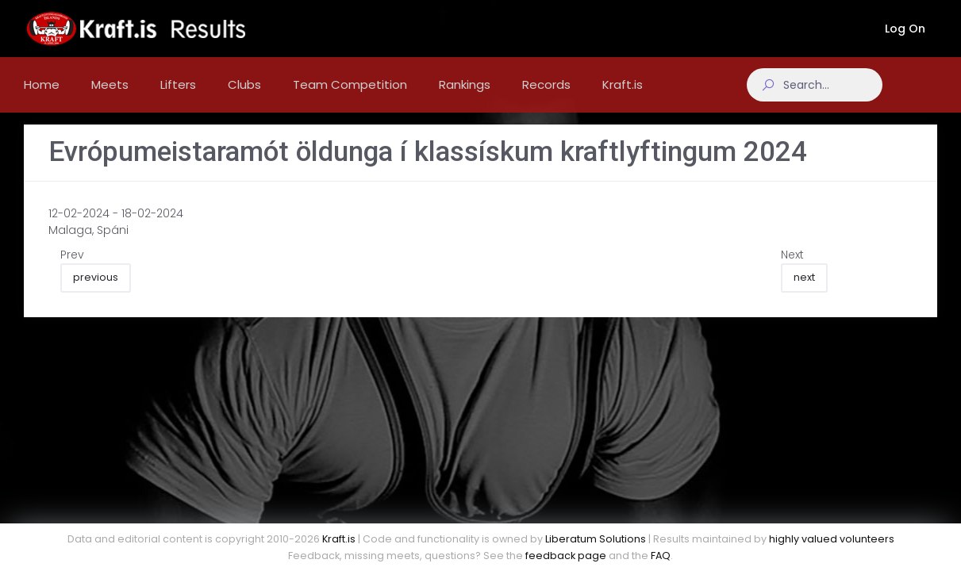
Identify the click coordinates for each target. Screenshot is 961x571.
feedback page (565, 555)
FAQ (661, 555)
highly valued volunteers (831, 539)
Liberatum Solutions (595, 539)
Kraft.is (339, 539)
